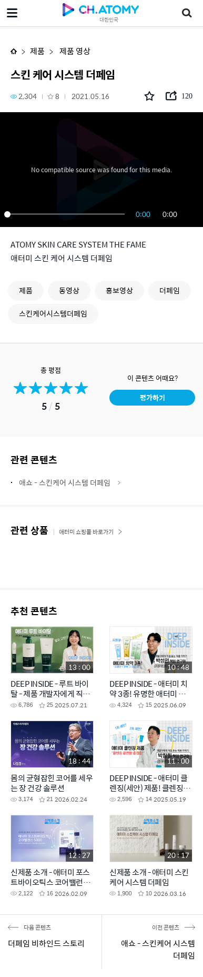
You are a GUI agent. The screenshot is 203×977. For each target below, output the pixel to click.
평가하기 (152, 397)
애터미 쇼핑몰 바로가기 (91, 531)
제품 (37, 51)
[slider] (66, 214)
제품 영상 (74, 51)
